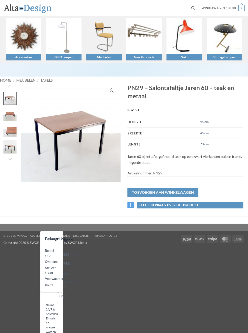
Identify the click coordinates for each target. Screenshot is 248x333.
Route (49, 285)
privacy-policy (105, 235)
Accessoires (23, 57)
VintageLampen (224, 57)
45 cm (204, 122)
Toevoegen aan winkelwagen (163, 192)
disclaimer (82, 235)
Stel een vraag (15, 235)
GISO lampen (63, 57)
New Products (144, 57)
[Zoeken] (193, 8)
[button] (223, 8)
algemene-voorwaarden (50, 235)
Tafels (46, 80)
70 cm (204, 144)
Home (5, 80)
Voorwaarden (54, 279)
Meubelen (104, 57)
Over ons (51, 262)
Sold (184, 57)
